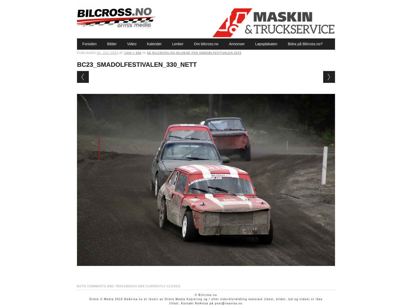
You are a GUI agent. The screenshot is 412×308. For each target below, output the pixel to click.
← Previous (83, 77)
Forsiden (89, 44)
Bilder (112, 44)
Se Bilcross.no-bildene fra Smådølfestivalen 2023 (194, 52)
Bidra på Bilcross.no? (305, 44)
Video (132, 44)
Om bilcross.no (206, 44)
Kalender (154, 44)
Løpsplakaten (266, 44)
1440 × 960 (132, 52)
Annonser (237, 44)
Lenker (177, 44)
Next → (329, 77)
